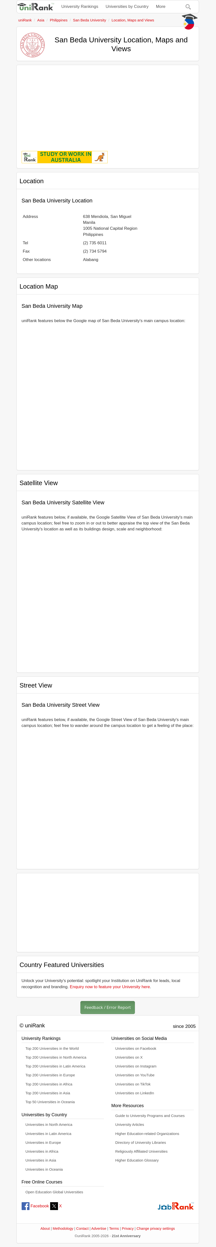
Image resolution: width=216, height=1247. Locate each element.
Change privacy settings (156, 1229)
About (45, 1229)
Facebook (35, 1206)
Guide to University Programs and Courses (150, 1116)
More (161, 6)
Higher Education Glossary (137, 1160)
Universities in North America (49, 1125)
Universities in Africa (42, 1151)
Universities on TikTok (133, 1084)
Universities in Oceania (44, 1169)
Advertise (98, 1229)
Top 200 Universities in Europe (50, 1075)
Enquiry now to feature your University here (110, 986)
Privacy (128, 1229)
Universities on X (129, 1057)
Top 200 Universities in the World (52, 1048)
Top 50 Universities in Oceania (50, 1102)
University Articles (129, 1125)
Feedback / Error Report (108, 1007)
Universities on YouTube (135, 1075)
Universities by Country (127, 6)
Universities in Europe (43, 1143)
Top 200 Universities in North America (56, 1057)
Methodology (63, 1229)
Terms (114, 1229)
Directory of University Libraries (140, 1143)
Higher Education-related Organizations (147, 1134)
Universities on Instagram (136, 1066)
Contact (82, 1229)
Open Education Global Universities (54, 1192)
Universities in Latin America (49, 1134)
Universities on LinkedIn (134, 1093)
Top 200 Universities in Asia (48, 1093)
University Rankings (79, 6)
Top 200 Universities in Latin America (56, 1066)
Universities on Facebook (135, 1048)
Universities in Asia (41, 1160)
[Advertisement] (108, 104)
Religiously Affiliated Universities (141, 1151)
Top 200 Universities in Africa (49, 1084)
